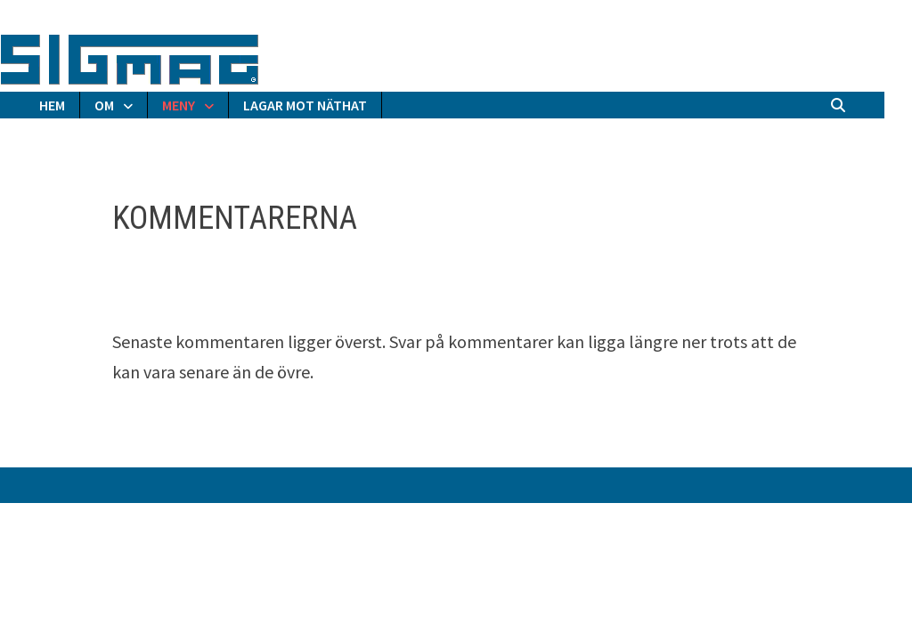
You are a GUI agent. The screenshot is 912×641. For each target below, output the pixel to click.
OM (104, 105)
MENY (178, 105)
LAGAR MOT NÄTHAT (305, 105)
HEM (52, 105)
